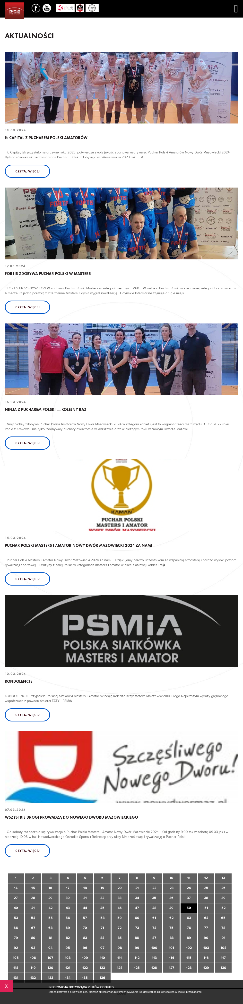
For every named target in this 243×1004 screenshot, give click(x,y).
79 (16, 938)
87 (154, 938)
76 (189, 928)
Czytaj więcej (27, 171)
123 (102, 968)
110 (102, 958)
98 (120, 948)
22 (154, 888)
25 (206, 888)
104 (223, 948)
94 (50, 948)
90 (206, 938)
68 (50, 928)
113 (154, 958)
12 (206, 878)
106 (33, 958)
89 (189, 938)
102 (189, 948)
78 (223, 928)
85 (120, 938)
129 (206, 968)
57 (85, 918)
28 (33, 898)
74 (154, 928)
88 (172, 938)
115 (188, 958)
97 (102, 948)
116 (206, 958)
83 (85, 938)
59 (119, 918)
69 (68, 928)
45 (102, 908)
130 (223, 968)
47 (137, 908)
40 (16, 908)
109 (85, 958)
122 (85, 968)
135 (85, 978)
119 (33, 968)
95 (68, 948)
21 (137, 888)
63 (189, 918)
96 (85, 948)
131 (15, 978)
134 (67, 978)
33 (120, 898)
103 (206, 948)
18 (85, 888)
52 (223, 908)
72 (120, 928)
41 (33, 908)
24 (189, 888)
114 (171, 958)
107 (50, 958)
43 (68, 908)
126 (154, 968)
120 (50, 968)
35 (154, 898)
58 (102, 918)
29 (50, 898)
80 (33, 938)
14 (15, 888)
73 (137, 928)
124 (119, 968)
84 (102, 938)
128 (188, 968)
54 (33, 918)
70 (85, 928)
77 (206, 928)
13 (223, 878)
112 (137, 958)
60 (137, 918)
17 (67, 888)
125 (137, 968)
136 (102, 978)
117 (223, 958)
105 (16, 958)
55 (50, 918)
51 (206, 908)
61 (154, 918)
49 (171, 908)
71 (102, 928)
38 (206, 898)
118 (15, 968)
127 (171, 968)
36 (171, 898)
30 (68, 898)
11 (188, 878)
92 (16, 948)
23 (172, 888)
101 (171, 948)
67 (33, 928)
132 (33, 978)
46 (120, 908)
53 (16, 918)
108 (67, 958)
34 (137, 898)
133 (50, 978)
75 (171, 928)
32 (102, 898)
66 (16, 928)
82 (68, 938)
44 (85, 908)
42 (50, 908)
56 (68, 918)
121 (67, 968)
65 (223, 918)
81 (50, 938)
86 (137, 938)
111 (119, 958)
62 (171, 918)
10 (171, 878)
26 (223, 888)
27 (16, 898)
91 (223, 938)
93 (33, 948)
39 (223, 898)
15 (33, 888)
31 (85, 898)
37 (189, 898)
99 (137, 948)
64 (206, 918)
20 (120, 888)
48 (154, 908)
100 (154, 948)
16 (50, 888)
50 (189, 908)
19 (102, 888)
